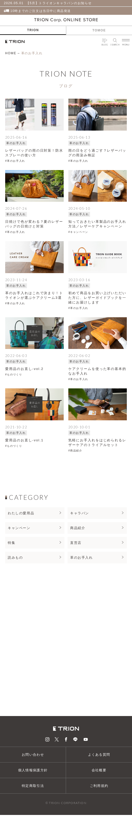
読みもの (15, 557)
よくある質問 (99, 755)
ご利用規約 (99, 786)
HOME (10, 53)
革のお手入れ (81, 557)
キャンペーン (19, 528)
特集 (11, 543)
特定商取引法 (33, 786)
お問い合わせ (33, 755)
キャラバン (79, 513)
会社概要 (99, 770)
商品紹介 (77, 528)
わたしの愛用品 (21, 513)
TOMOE (99, 30)
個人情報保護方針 (33, 770)
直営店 (76, 543)
